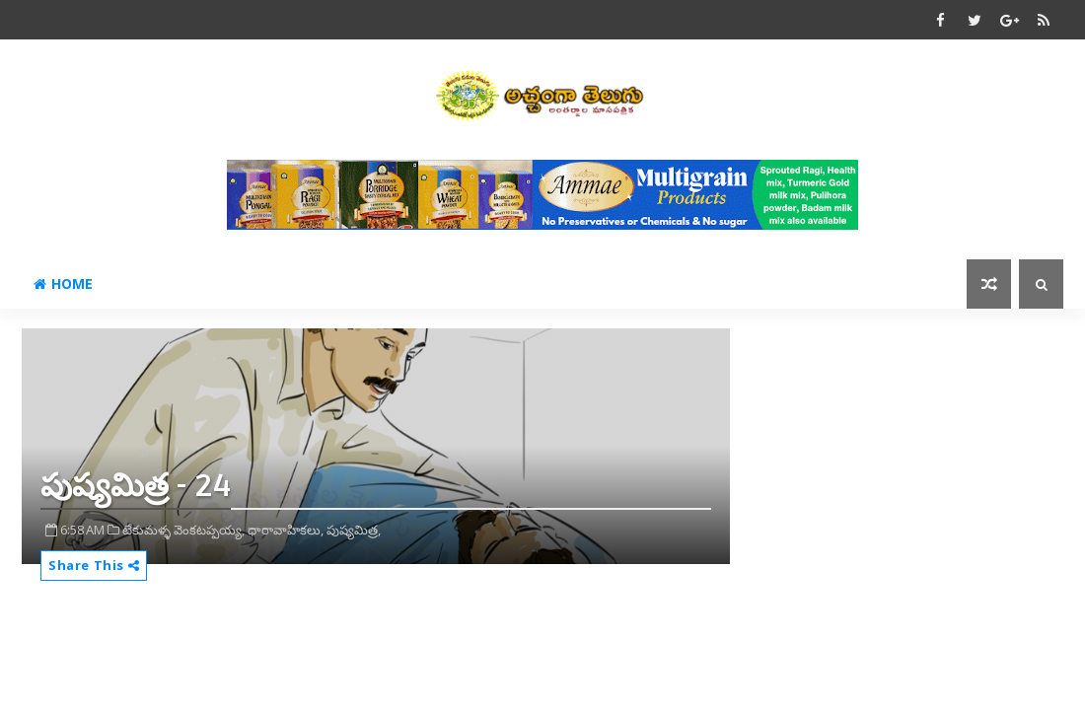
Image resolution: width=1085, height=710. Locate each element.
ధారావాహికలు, (286, 529)
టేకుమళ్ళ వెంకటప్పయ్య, (183, 529)
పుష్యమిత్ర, (353, 529)
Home (63, 283)
